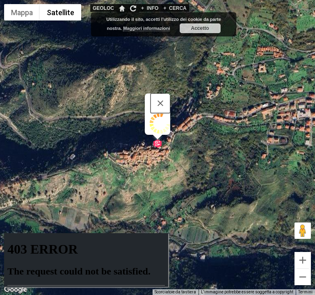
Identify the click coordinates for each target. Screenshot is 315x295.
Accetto (200, 28)
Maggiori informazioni (146, 28)
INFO (149, 8)
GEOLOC (103, 8)
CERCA (174, 8)
